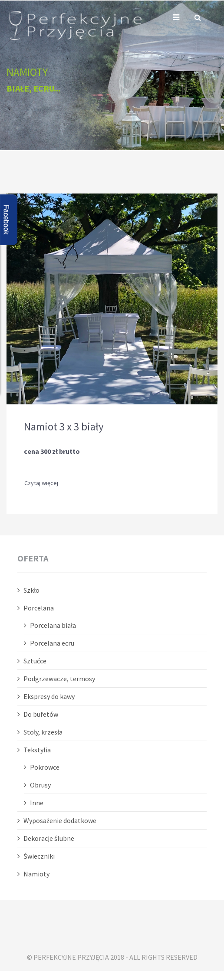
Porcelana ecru (52, 643)
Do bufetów (40, 714)
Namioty (36, 873)
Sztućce (34, 660)
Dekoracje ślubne (48, 838)
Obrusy (40, 785)
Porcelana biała (53, 625)
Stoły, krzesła (43, 732)
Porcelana (38, 608)
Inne (36, 802)
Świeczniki (39, 856)
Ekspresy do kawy (49, 696)
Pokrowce (44, 767)
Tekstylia (37, 749)
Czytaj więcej (41, 483)
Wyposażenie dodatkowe (59, 820)
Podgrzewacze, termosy (59, 678)
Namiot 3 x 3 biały (64, 426)
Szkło (31, 590)
